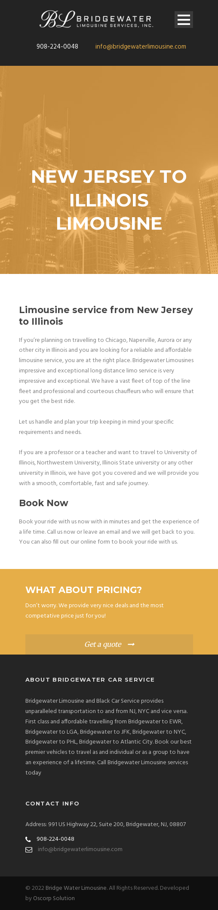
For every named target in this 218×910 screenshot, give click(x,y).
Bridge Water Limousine (76, 888)
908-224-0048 (57, 47)
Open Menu (184, 19)
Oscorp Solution (54, 899)
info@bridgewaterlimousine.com (140, 47)
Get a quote (102, 644)
